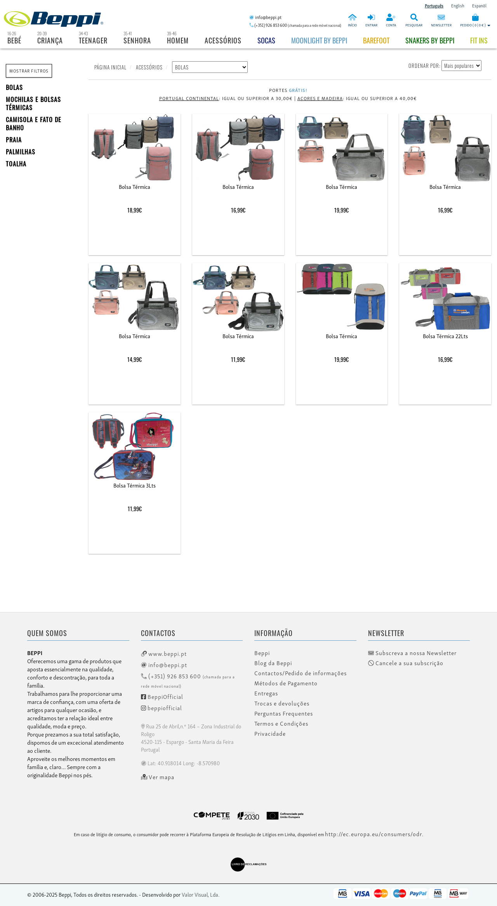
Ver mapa (158, 777)
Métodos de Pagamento (286, 683)
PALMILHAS (20, 151)
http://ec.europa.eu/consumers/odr (373, 833)
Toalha (16, 163)
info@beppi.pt (164, 664)
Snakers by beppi (429, 40)
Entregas (266, 693)
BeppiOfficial (162, 696)
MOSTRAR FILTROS (29, 70)
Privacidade (270, 733)
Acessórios (223, 40)
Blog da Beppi (273, 663)
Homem (178, 40)
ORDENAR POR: (424, 65)
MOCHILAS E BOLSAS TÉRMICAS (33, 103)
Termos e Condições (281, 723)
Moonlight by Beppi (319, 40)
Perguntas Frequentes (283, 713)
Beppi (262, 652)
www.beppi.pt (164, 653)
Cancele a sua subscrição (405, 663)
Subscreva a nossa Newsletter (412, 652)
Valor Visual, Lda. (200, 894)
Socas (266, 40)
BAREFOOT (376, 40)
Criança (50, 40)
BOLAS (14, 87)
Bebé (14, 40)
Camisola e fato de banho (33, 123)
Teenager (93, 40)
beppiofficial (161, 707)
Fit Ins (479, 40)
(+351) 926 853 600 (188, 680)
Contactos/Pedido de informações (300, 673)
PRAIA (14, 139)
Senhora (137, 40)
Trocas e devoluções (281, 703)
